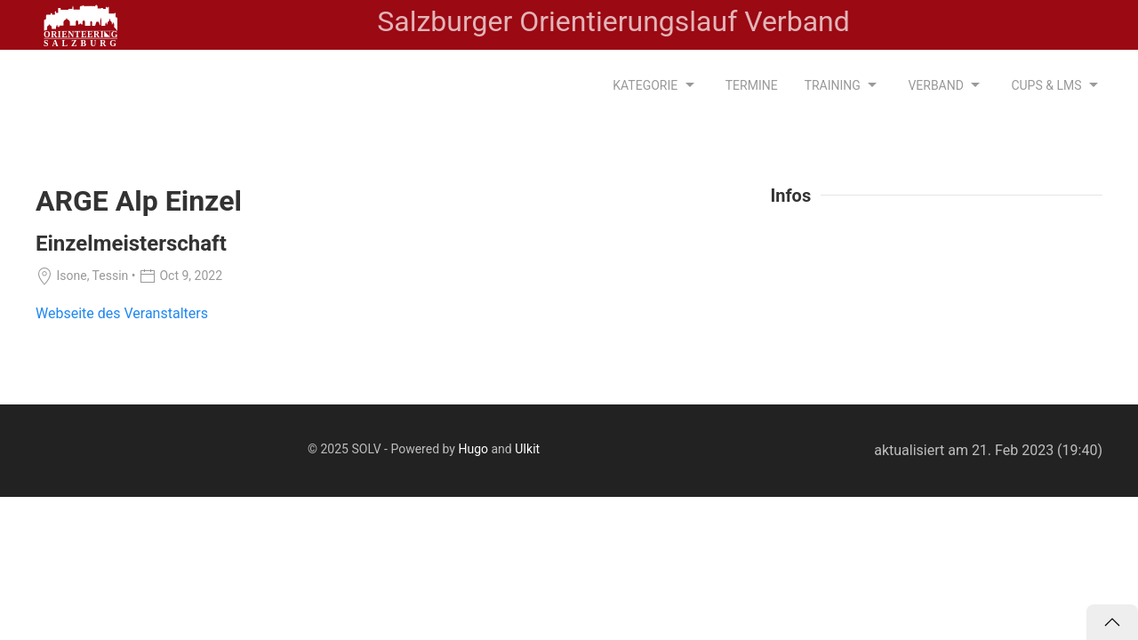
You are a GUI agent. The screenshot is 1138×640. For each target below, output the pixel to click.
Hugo (473, 449)
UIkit (527, 449)
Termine (751, 85)
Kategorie (655, 85)
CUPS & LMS (1056, 85)
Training (843, 85)
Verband (946, 85)
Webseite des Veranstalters (122, 313)
